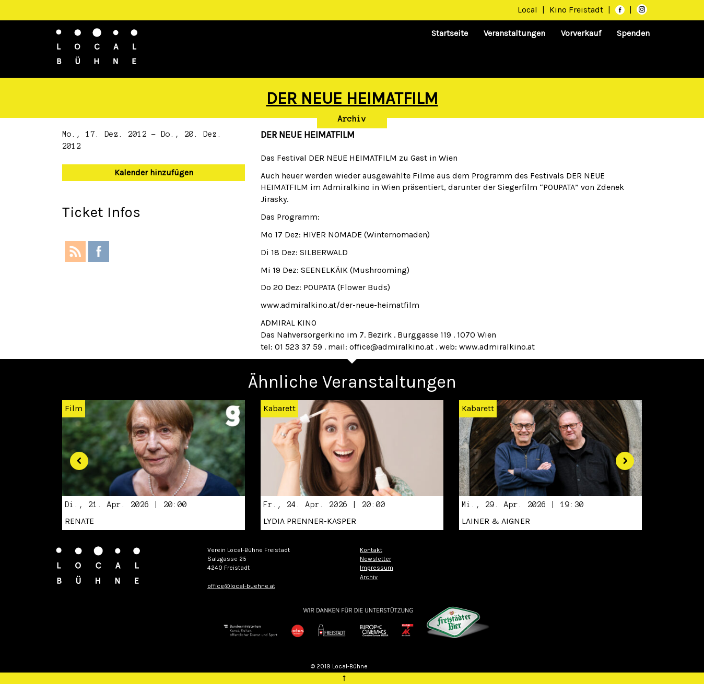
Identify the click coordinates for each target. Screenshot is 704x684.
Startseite (449, 33)
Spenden (633, 33)
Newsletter (375, 558)
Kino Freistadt (577, 10)
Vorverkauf (581, 33)
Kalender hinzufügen (153, 172)
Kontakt (371, 550)
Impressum (376, 567)
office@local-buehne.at (241, 586)
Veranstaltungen (514, 33)
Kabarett (279, 408)
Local (527, 10)
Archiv (352, 119)
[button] (75, 456)
